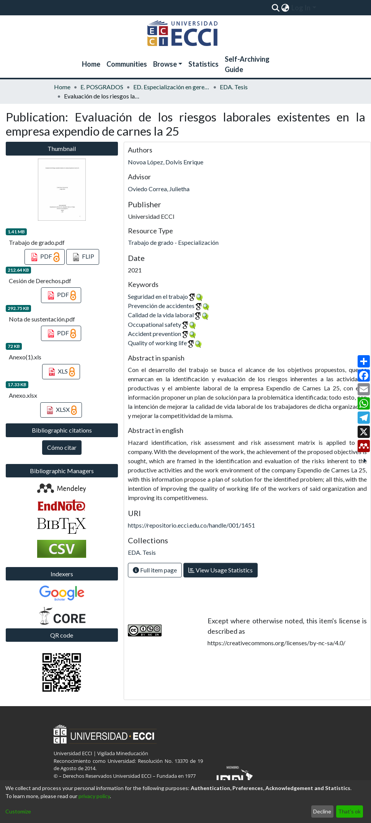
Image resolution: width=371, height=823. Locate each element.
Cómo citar (62, 447)
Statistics (203, 64)
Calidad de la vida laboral (161, 314)
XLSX (61, 410)
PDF (44, 257)
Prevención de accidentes (161, 305)
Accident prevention (154, 333)
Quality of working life (157, 342)
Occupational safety (154, 324)
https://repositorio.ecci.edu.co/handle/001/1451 (191, 525)
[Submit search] (276, 7)
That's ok (349, 811)
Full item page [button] (155, 570)
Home (91, 64)
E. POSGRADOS (101, 86)
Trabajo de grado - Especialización (173, 242)
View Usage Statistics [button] (220, 570)
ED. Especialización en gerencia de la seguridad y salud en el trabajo (171, 86)
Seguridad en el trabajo (158, 296)
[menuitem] (285, 7)
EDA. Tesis (234, 86)
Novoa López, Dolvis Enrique (165, 162)
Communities (126, 64)
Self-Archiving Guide (247, 64)
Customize (18, 811)
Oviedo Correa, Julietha (159, 188)
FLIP (83, 257)
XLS (61, 372)
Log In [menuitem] (301, 7)
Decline (322, 811)
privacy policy (94, 796)
